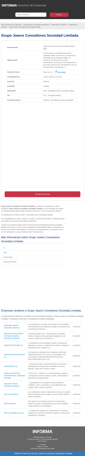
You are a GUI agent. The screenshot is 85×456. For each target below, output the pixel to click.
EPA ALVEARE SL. (10, 403)
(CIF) (45, 48)
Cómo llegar (60, 72)
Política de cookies (42, 446)
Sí (4, 248)
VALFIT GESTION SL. (11, 394)
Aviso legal (42, 444)
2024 (5, 252)
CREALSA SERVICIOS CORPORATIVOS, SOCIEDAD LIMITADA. (14, 375)
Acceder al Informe (42, 194)
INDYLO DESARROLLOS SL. (14, 413)
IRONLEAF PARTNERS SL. (13, 345)
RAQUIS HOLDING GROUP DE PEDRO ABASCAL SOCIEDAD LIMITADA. (13, 336)
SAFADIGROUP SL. (11, 366)
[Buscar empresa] (30, 15)
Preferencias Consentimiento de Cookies (42, 448)
